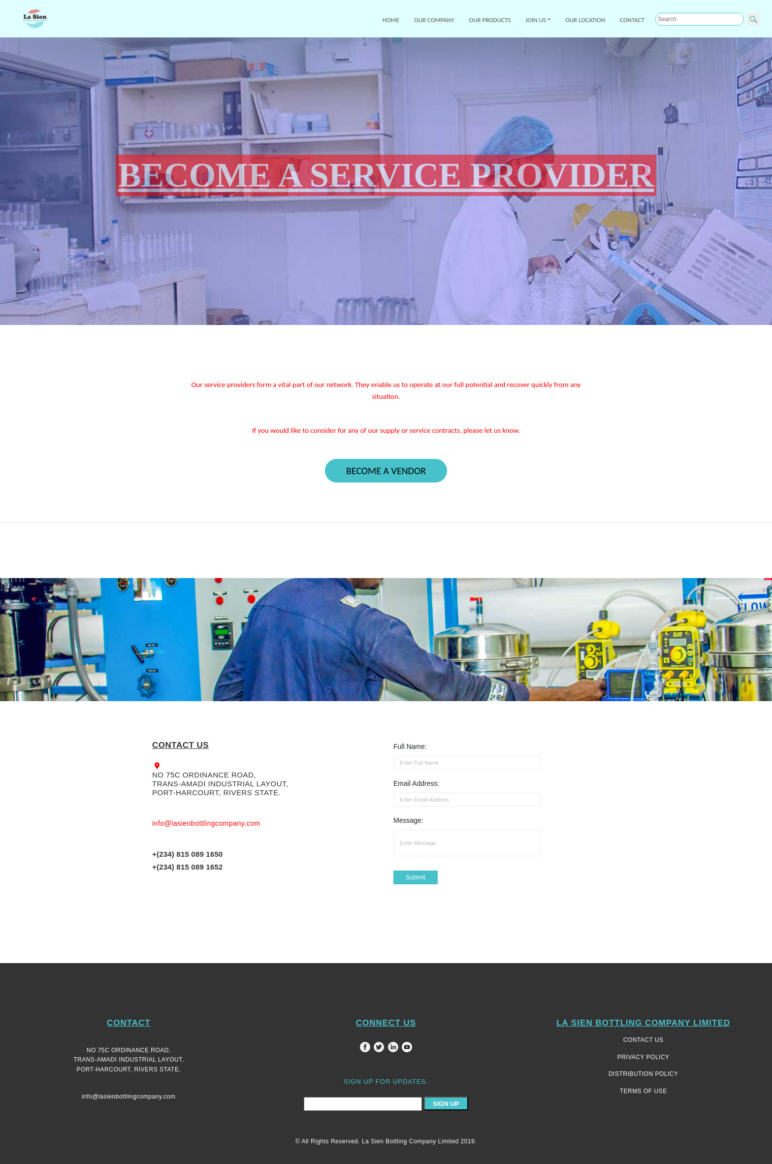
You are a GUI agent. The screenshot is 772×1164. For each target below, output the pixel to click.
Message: (408, 820)
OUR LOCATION (585, 20)
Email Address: (416, 783)
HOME (391, 20)
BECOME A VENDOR (386, 471)
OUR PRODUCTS (490, 20)
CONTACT (632, 20)
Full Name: (410, 746)
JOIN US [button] (535, 20)
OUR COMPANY (434, 20)
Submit (415, 877)
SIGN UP (446, 1103)
